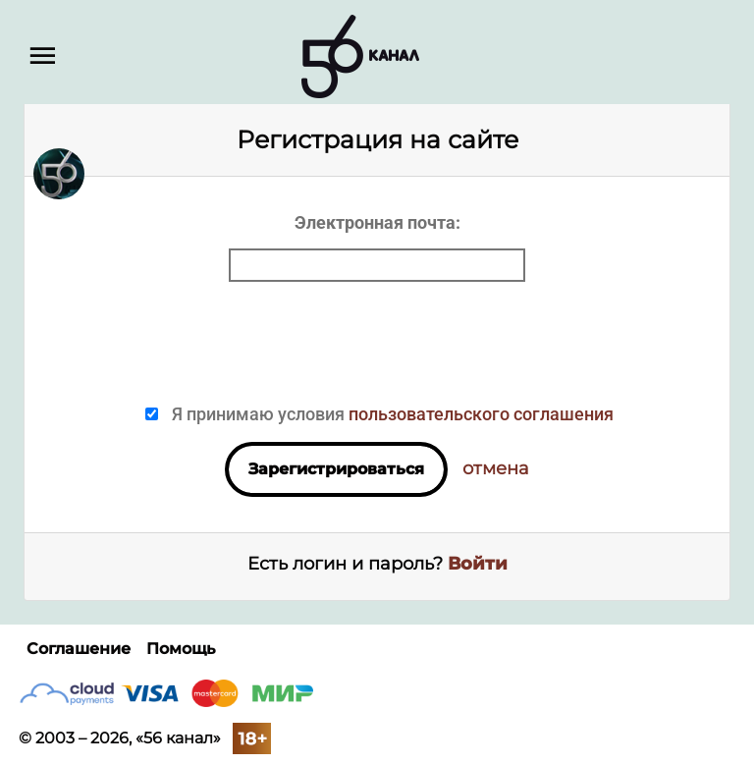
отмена (495, 468)
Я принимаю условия (391, 414)
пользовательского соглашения (481, 414)
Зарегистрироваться (336, 469)
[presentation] (377, 349)
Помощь (180, 648)
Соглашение (79, 648)
